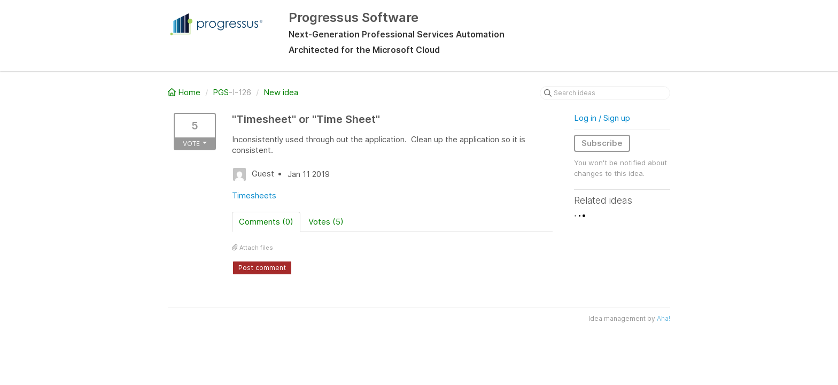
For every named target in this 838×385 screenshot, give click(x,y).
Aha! (663, 318)
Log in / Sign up (602, 118)
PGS (221, 92)
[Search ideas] (605, 93)
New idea (280, 92)
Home (185, 92)
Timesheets (254, 195)
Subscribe (602, 143)
